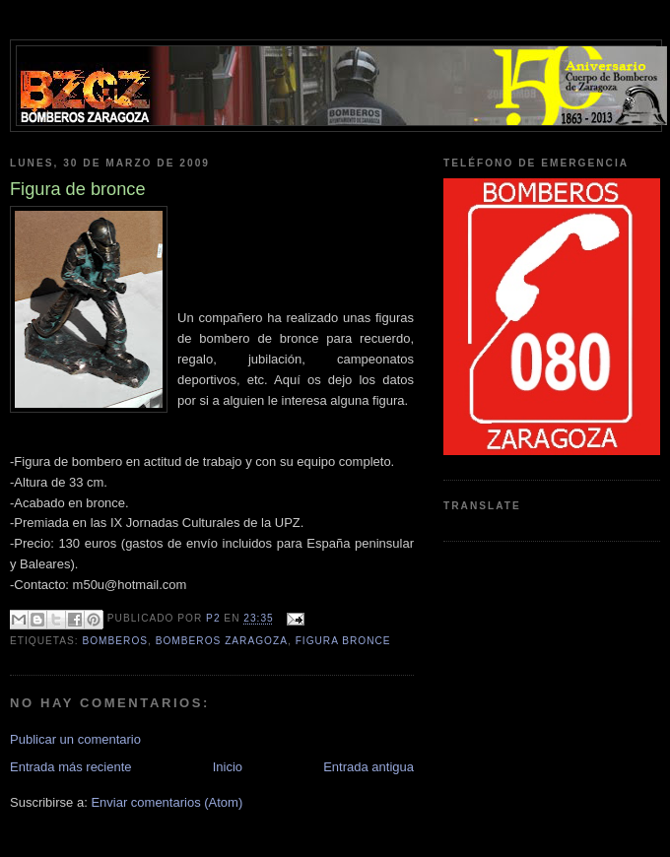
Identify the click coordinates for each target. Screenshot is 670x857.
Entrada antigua (368, 766)
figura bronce (343, 640)
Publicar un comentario (75, 739)
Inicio (227, 766)
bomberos (115, 640)
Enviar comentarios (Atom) (166, 802)
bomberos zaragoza (222, 640)
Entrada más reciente (71, 766)
